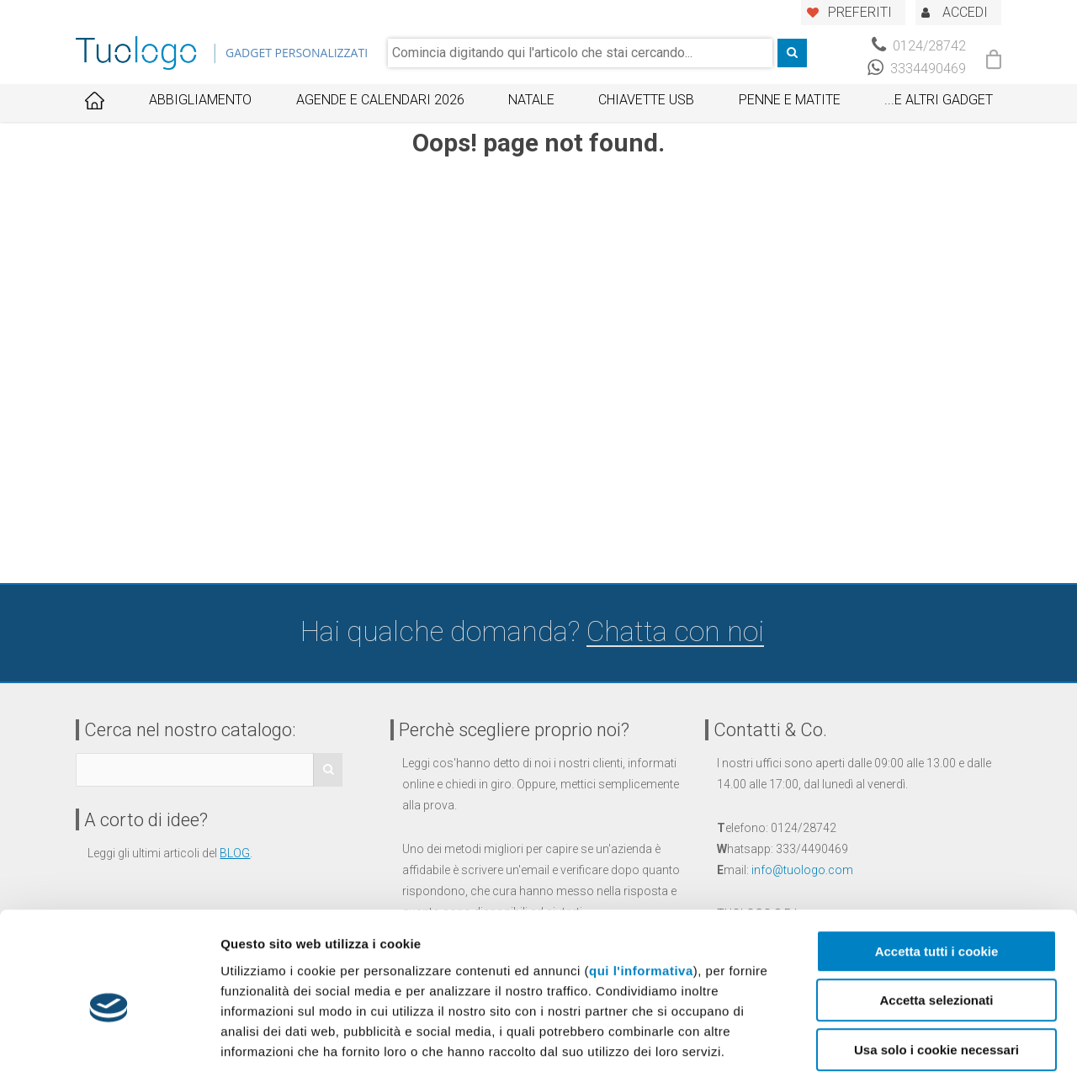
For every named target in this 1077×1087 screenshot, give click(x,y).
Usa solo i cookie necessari (936, 980)
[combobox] (580, 53)
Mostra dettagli (881, 1054)
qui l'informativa (641, 900)
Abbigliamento (200, 100)
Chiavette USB (646, 100)
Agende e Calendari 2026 (380, 100)
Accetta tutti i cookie (937, 881)
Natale (531, 100)
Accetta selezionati (936, 931)
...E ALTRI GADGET (938, 100)
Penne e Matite (790, 100)
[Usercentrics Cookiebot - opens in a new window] (109, 1054)
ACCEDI (965, 12)
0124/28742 (919, 46)
